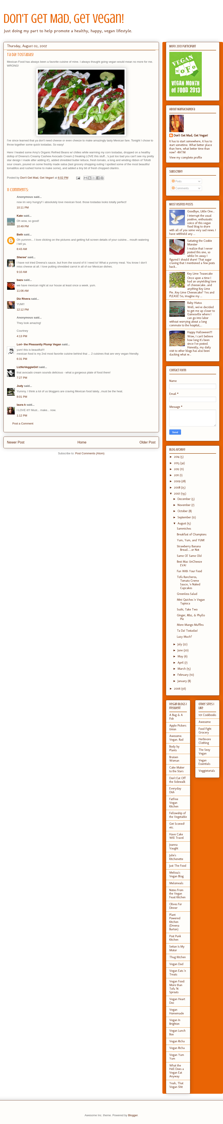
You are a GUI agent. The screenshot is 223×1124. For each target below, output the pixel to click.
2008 (177, 487)
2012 (177, 469)
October (183, 511)
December (184, 499)
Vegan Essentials (204, 762)
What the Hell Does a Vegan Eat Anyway (176, 1071)
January (183, 681)
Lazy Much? (184, 637)
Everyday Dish (175, 790)
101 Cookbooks (207, 715)
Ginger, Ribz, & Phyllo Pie (191, 617)
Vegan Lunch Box (177, 1032)
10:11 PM (23, 207)
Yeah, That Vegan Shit (176, 1085)
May (181, 656)
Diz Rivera (23, 298)
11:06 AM (23, 290)
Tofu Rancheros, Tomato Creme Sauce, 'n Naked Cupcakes (188, 582)
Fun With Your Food (189, 571)
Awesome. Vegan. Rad (176, 737)
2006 (177, 688)
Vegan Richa (177, 1041)
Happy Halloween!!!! (199, 332)
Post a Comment (22, 423)
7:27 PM (22, 377)
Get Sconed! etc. (177, 825)
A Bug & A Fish (176, 717)
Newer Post (15, 442)
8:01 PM (22, 396)
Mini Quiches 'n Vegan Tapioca (191, 601)
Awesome (205, 722)
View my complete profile (185, 157)
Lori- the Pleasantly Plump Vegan (39, 344)
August (182, 523)
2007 (177, 493)
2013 (177, 463)
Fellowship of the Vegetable (178, 815)
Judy (20, 385)
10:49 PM (23, 226)
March (182, 669)
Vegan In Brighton (174, 1022)
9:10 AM (22, 272)
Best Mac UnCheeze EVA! (189, 563)
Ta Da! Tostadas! (187, 630)
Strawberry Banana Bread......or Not (189, 548)
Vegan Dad (176, 964)
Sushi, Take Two (187, 609)
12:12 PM (23, 309)
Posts (176, 181)
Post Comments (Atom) (89, 453)
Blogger (132, 1115)
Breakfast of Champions (191, 534)
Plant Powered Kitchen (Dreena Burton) (174, 922)
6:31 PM (22, 358)
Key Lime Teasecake (200, 273)
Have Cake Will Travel (176, 836)
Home (82, 442)
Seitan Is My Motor (176, 948)
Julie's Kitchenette (176, 857)
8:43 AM (22, 249)
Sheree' (22, 257)
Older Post (147, 442)
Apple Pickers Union (177, 727)
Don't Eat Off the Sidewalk (177, 780)
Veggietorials (207, 771)
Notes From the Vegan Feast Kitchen (177, 893)
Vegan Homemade (176, 1011)
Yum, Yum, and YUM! (191, 540)
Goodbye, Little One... (201, 211)
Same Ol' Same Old (189, 556)
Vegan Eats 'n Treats (177, 972)
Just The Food (177, 866)
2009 (177, 481)
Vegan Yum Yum (176, 1056)
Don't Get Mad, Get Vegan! (63, 18)
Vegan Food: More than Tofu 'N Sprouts (177, 987)
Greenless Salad (187, 594)
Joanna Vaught (173, 846)
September (185, 517)
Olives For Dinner (175, 906)
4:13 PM (22, 336)
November (184, 505)
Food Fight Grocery (205, 730)
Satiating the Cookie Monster (199, 242)
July (180, 644)
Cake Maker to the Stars (176, 769)
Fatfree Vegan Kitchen (173, 802)
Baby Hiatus (194, 303)
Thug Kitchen (177, 957)
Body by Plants (174, 748)
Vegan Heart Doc (177, 1001)
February (183, 675)
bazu (20, 280)
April (181, 662)
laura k (21, 404)
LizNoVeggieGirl (27, 367)
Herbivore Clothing (205, 741)
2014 (177, 457)
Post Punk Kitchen (175, 938)
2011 (177, 475)
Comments (180, 188)
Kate (20, 215)
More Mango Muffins (190, 625)
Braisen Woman (174, 759)
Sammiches (184, 528)
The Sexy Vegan (204, 751)
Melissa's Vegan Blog (176, 874)
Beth (20, 234)
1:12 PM (22, 415)
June (181, 650)
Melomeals (176, 883)
